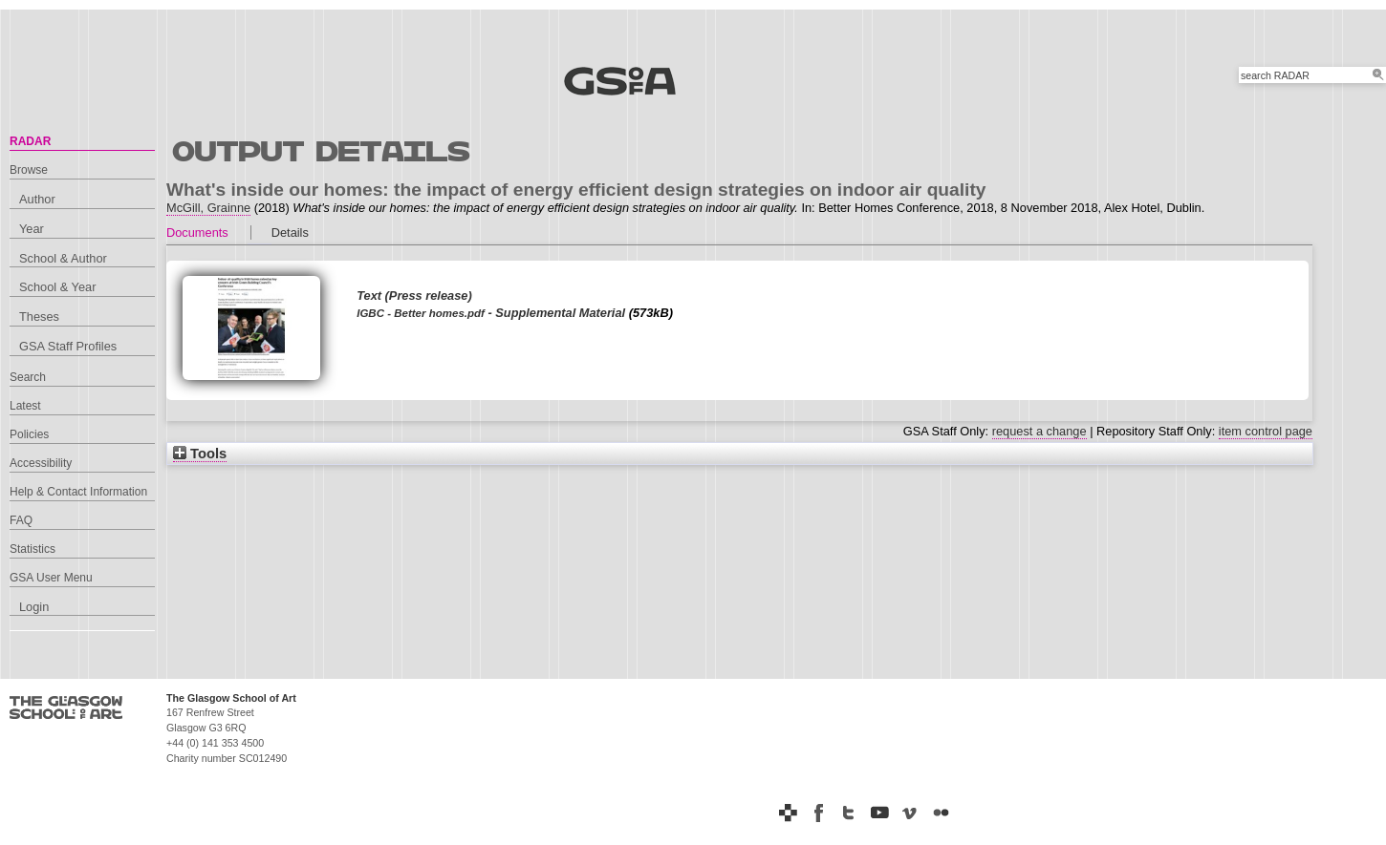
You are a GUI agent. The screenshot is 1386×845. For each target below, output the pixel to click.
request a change (1039, 431)
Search (28, 377)
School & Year (57, 287)
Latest (25, 405)
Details (290, 232)
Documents (197, 232)
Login (34, 607)
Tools (200, 453)
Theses (39, 316)
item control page (1265, 431)
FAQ (21, 520)
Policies (29, 434)
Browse (29, 170)
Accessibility (41, 463)
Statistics (32, 549)
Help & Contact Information (78, 491)
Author (37, 199)
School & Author (63, 258)
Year (31, 229)
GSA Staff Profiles (68, 346)
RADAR (30, 141)
